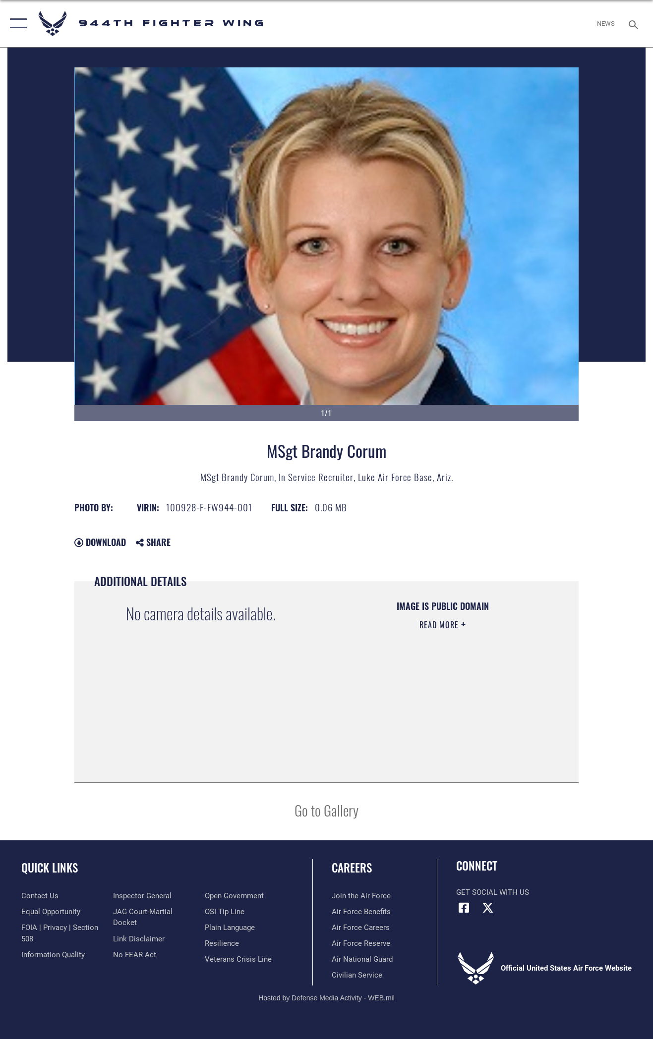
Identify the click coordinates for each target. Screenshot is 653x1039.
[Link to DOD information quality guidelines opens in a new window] (53, 954)
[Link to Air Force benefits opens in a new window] (361, 911)
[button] (16, 23)
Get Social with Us (492, 892)
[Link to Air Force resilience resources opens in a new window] (222, 943)
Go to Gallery (326, 809)
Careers (352, 867)
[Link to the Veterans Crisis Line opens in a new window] (238, 959)
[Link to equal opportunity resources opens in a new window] (50, 911)
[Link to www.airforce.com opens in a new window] (361, 895)
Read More (440, 625)
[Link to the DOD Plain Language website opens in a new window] (230, 927)
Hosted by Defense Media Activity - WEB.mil (326, 998)
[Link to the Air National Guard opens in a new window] (362, 959)
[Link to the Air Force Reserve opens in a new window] (361, 943)
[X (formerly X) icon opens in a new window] (487, 907)
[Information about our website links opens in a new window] (139, 938)
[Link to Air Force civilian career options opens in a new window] (357, 975)
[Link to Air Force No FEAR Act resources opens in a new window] (134, 954)
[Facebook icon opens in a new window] (463, 907)
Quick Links (49, 867)
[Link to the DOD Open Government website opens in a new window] (234, 895)
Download (100, 542)
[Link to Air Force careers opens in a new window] (361, 927)
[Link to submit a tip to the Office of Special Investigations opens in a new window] (224, 911)
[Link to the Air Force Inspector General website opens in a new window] (142, 895)
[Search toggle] (635, 23)
